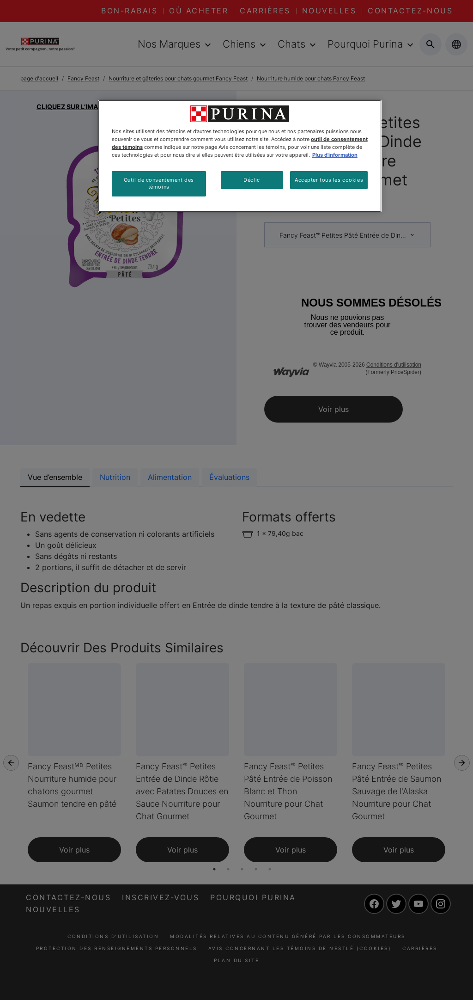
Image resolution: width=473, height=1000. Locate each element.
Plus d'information (335, 155)
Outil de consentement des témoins (159, 183)
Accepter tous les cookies (329, 180)
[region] (240, 156)
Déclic (251, 180)
